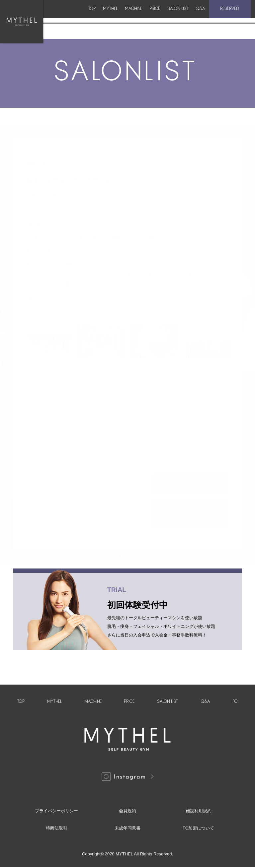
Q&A (204, 17)
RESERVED (233, 17)
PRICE (141, 17)
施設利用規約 (199, 810)
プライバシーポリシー (56, 810)
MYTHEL (81, 17)
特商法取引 (56, 828)
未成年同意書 (127, 828)
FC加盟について (198, 828)
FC (235, 702)
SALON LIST (173, 17)
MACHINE (112, 17)
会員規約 (127, 810)
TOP (54, 17)
